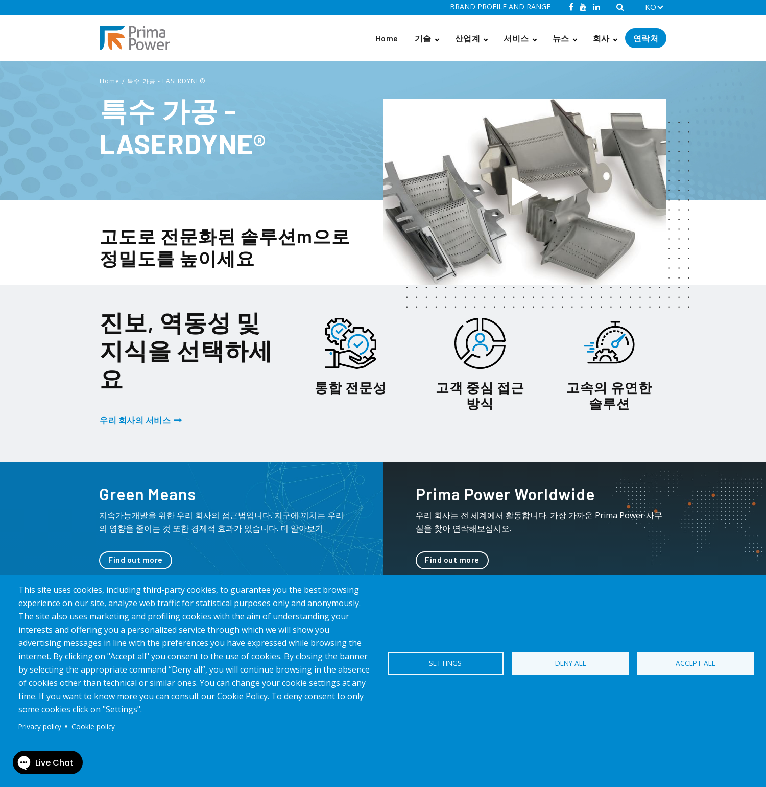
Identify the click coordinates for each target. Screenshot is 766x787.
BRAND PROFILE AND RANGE (500, 6)
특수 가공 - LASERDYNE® (166, 81)
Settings (445, 663)
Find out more (135, 559)
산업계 (468, 38)
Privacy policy (39, 726)
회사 (601, 38)
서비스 (516, 38)
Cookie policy (93, 726)
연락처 (646, 38)
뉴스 (561, 38)
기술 (423, 38)
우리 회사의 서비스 (135, 420)
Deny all (570, 663)
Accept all (695, 663)
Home (387, 38)
